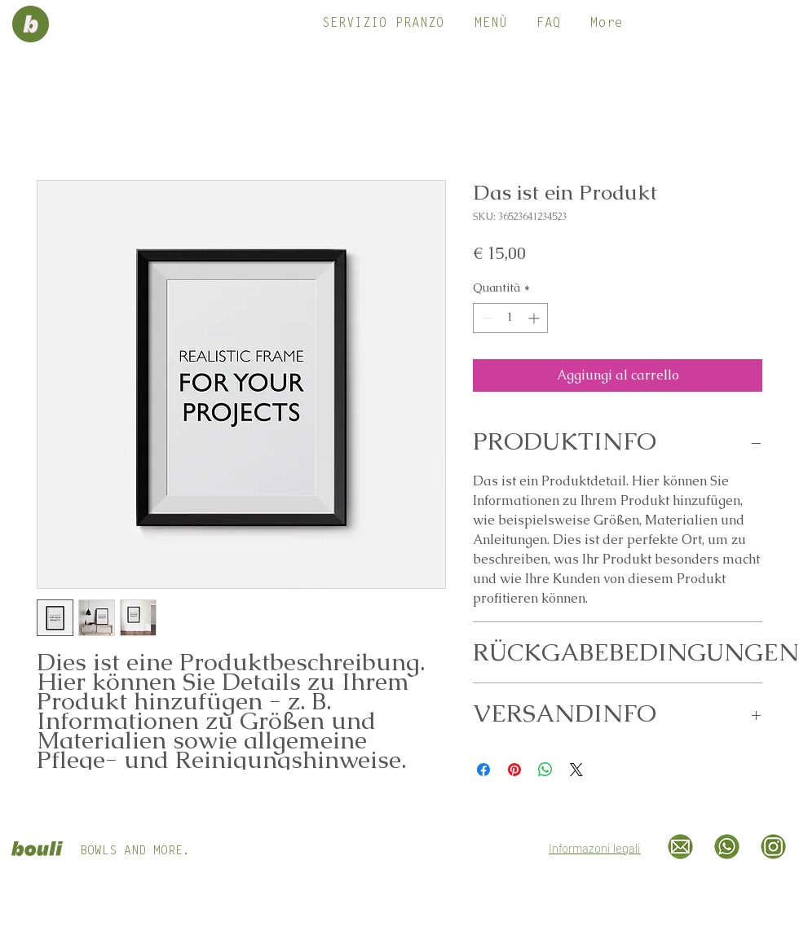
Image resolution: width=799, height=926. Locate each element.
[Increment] (535, 318)
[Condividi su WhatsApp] (545, 769)
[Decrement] (485, 318)
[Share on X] (576, 769)
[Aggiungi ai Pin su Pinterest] (514, 769)
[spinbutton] (510, 318)
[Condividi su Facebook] (483, 769)
